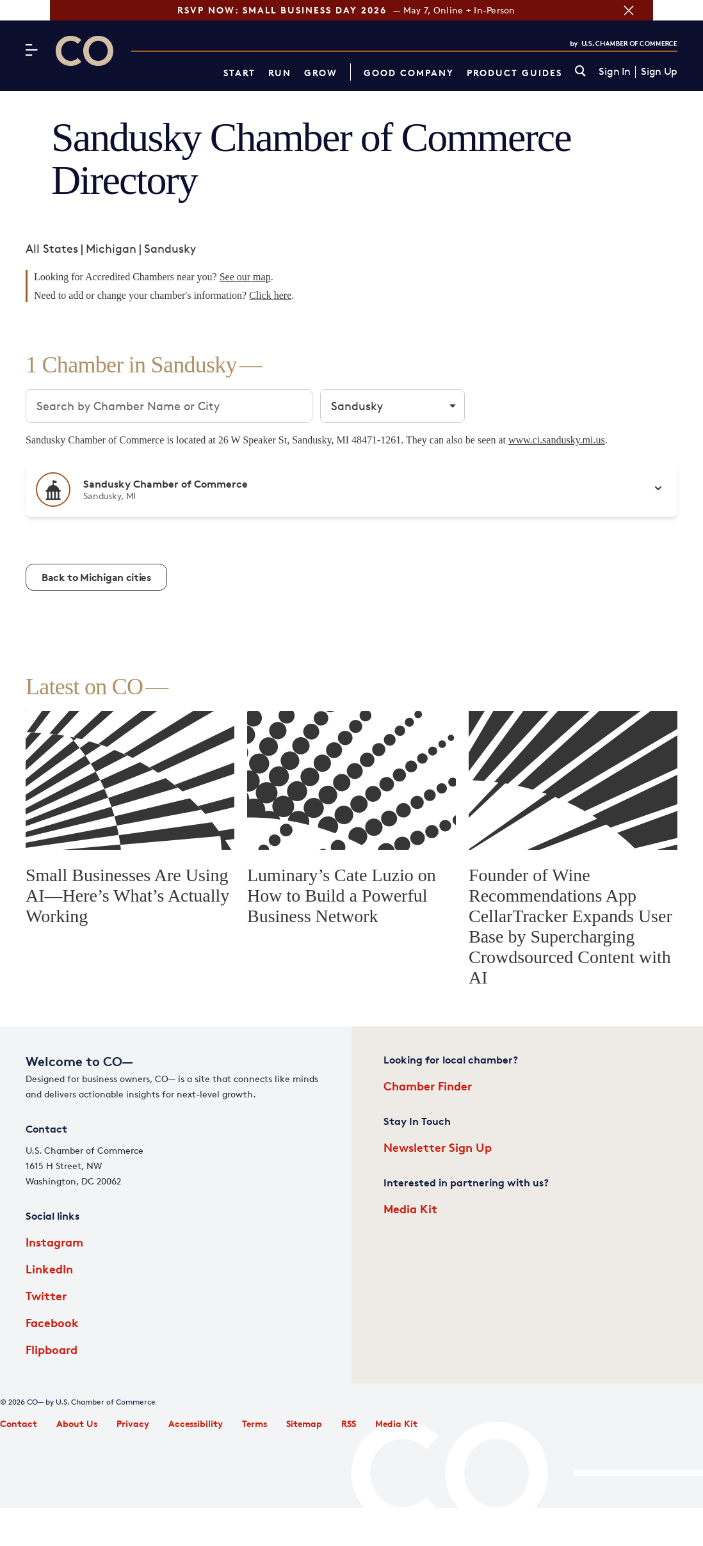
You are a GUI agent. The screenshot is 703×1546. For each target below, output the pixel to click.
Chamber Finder (428, 1085)
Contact (18, 1423)
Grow (320, 72)
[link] (580, 72)
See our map (245, 276)
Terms (254, 1423)
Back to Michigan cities (96, 577)
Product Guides (514, 72)
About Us (76, 1423)
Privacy (133, 1423)
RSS (348, 1423)
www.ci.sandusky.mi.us (556, 439)
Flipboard (51, 1349)
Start (239, 72)
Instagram (54, 1241)
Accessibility (195, 1423)
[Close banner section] (678, 10)
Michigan (111, 248)
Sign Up (659, 71)
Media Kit (410, 1208)
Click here (270, 295)
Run (279, 72)
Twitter (46, 1295)
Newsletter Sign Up (438, 1147)
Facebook (52, 1322)
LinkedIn (49, 1268)
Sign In (614, 71)
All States (52, 248)
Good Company (409, 72)
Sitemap (304, 1423)
